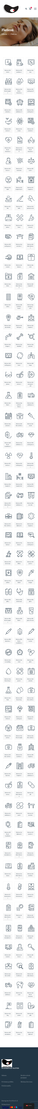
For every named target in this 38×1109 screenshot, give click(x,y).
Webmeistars (6, 1104)
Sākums (4, 34)
